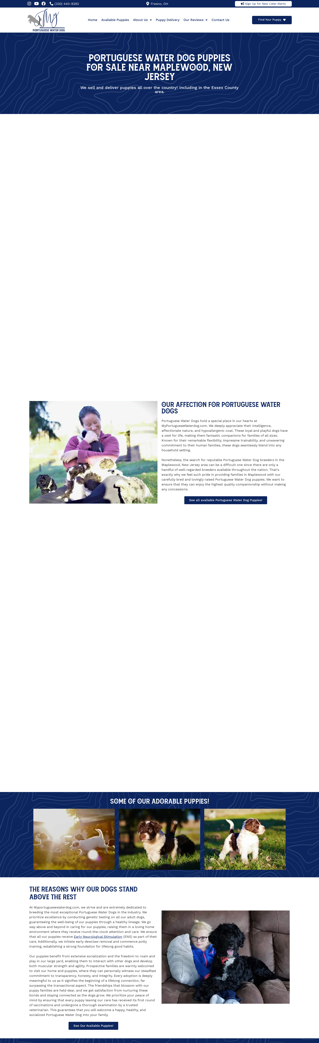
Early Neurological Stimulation (98, 937)
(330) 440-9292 (67, 4)
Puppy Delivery (167, 20)
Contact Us (220, 20)
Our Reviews (196, 20)
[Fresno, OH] (148, 3)
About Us (142, 20)
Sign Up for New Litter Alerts (265, 3)
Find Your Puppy (269, 19)
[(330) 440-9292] (51, 3)
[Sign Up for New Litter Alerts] (242, 3)
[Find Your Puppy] (284, 20)
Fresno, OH (159, 4)
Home (92, 20)
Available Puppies (115, 20)
